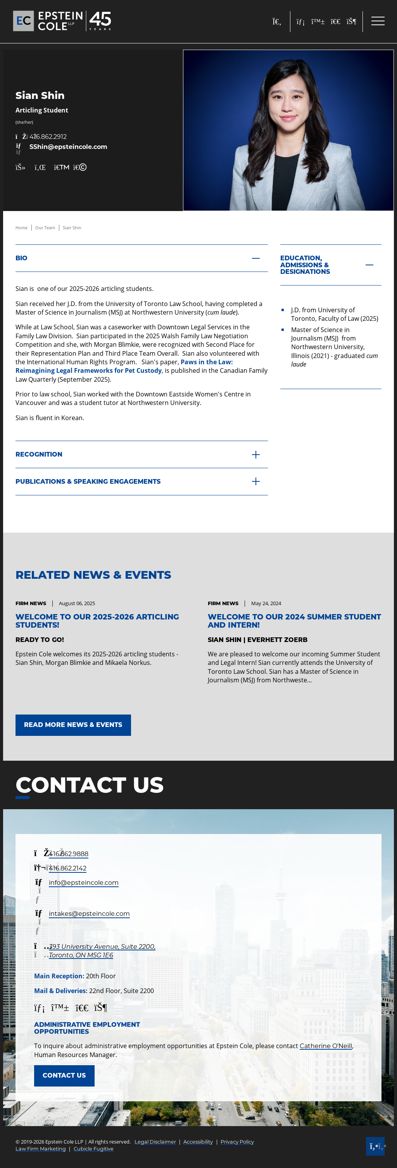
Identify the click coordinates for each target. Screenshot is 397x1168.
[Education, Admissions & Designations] (330, 265)
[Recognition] (142, 454)
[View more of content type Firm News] (31, 603)
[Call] (375, 1146)
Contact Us (64, 1075)
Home (22, 227)
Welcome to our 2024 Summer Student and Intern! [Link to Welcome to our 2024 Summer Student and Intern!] (294, 621)
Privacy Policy (237, 1142)
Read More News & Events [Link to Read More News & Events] (73, 724)
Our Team (45, 227)
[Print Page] (58, 167)
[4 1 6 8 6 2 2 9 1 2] (61, 137)
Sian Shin (72, 227)
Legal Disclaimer (155, 1142)
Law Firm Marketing (41, 1149)
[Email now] (61, 149)
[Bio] (142, 258)
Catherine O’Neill (326, 1046)
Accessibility (198, 1142)
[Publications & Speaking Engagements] (142, 481)
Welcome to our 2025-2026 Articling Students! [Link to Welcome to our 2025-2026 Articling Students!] (97, 621)
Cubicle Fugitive (94, 1149)
